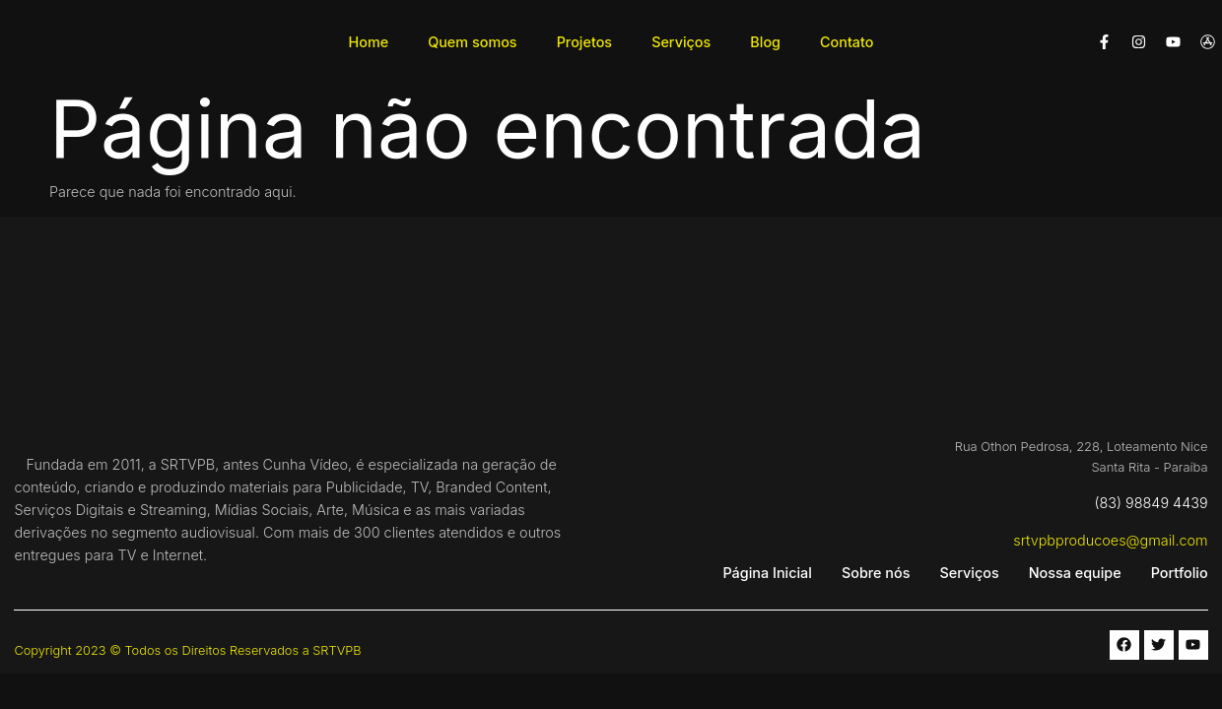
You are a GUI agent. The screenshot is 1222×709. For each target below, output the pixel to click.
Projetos (585, 41)
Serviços (681, 41)
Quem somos (472, 41)
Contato (847, 41)
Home (369, 41)
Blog (765, 41)
